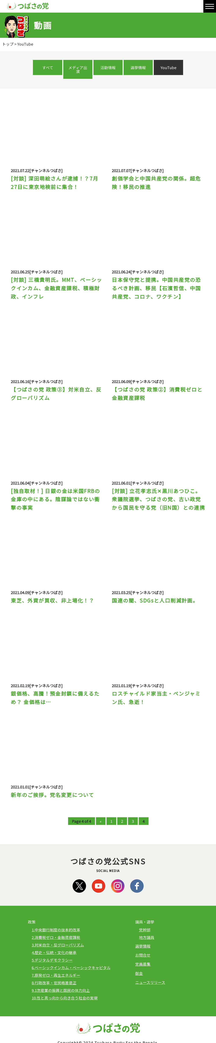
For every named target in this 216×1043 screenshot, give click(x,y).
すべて (47, 67)
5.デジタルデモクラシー (52, 960)
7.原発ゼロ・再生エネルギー (56, 975)
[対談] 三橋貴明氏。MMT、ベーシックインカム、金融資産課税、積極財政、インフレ (56, 288)
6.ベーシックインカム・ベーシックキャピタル (71, 967)
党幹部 (144, 929)
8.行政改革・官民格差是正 (54, 982)
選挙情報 (138, 67)
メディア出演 (77, 69)
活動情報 (108, 67)
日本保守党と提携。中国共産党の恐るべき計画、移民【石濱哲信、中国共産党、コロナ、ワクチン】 (156, 288)
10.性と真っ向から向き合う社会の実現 (64, 998)
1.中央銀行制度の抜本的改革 (56, 929)
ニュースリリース (150, 982)
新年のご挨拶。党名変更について (52, 794)
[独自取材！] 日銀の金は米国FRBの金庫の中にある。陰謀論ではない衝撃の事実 (55, 499)
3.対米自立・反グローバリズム (58, 945)
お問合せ (142, 955)
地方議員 (146, 937)
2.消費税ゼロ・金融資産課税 (56, 937)
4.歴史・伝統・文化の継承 (54, 952)
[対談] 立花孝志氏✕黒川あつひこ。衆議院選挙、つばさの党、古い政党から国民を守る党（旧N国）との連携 (158, 499)
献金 (139, 973)
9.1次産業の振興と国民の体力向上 (61, 990)
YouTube (168, 67)
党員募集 (142, 964)
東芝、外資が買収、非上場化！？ (52, 600)
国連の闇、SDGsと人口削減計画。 (155, 600)
